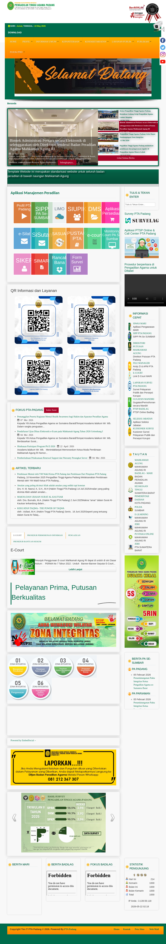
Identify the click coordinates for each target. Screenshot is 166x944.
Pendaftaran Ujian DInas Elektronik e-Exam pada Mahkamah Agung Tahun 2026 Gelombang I (60, 431)
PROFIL (27, 41)
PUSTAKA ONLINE (144, 534)
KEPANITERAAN (72, 41)
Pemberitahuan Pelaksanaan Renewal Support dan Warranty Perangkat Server (52, 458)
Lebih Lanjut (75, 569)
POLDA (138, 507)
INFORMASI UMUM (47, 41)
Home (117, 929)
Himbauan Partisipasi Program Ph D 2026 (36, 446)
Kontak (127, 929)
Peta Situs (140, 929)
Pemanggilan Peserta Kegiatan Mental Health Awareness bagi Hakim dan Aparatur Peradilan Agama (62, 416)
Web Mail (154, 929)
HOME (13, 42)
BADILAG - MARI (144, 473)
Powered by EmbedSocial (23, 740)
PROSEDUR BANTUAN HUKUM (27, 541)
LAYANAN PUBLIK (123, 41)
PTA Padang (70, 929)
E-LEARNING (141, 514)
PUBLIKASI (144, 41)
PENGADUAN (74, 535)
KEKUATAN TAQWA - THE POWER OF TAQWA (40, 508)
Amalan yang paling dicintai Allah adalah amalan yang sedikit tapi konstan (51, 485)
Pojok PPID (18, 51)
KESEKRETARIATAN (97, 41)
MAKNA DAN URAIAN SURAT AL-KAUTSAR (40, 497)
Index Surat (51, 410)
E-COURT (17, 535)
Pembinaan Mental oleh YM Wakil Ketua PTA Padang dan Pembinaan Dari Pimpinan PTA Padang (61, 474)
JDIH (137, 524)
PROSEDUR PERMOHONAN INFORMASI (45, 535)
